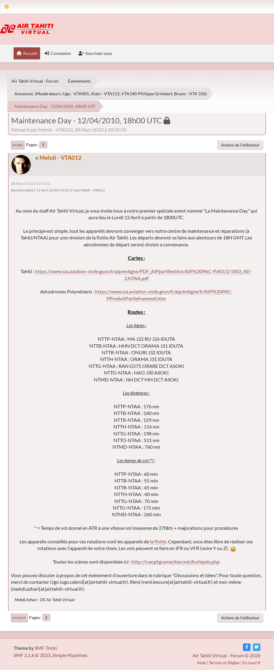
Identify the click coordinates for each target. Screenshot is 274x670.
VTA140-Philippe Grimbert (146, 93)
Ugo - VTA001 (76, 93)
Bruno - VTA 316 (190, 93)
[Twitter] (256, 647)
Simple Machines (70, 655)
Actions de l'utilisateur (240, 145)
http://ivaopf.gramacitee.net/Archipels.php (176, 561)
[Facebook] (246, 647)
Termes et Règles (224, 662)
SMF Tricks (46, 648)
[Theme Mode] (7, 7)
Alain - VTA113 (105, 93)
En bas (18, 145)
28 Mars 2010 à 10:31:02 (30, 183)
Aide (201, 662)
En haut (19, 618)
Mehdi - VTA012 (60, 157)
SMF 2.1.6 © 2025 (32, 655)
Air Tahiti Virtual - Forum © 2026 (226, 655)
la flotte (158, 541)
